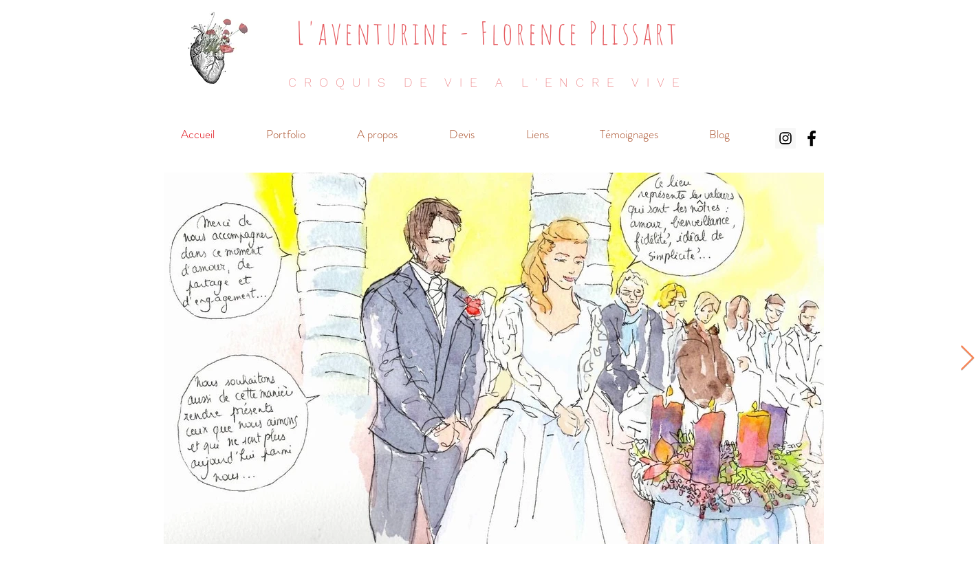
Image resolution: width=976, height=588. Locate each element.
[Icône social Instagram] (785, 138)
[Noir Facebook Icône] (811, 138)
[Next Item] (967, 358)
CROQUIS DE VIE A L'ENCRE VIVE (487, 82)
